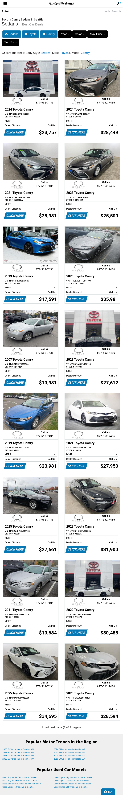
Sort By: (10, 42)
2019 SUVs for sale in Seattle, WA (18, 759)
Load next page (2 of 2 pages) (61, 727)
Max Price (97, 34)
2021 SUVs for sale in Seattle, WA (18, 755)
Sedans (11, 34)
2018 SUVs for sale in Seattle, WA (69, 759)
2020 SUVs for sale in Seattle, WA (69, 755)
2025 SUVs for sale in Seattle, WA (18, 749)
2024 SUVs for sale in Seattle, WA (69, 749)
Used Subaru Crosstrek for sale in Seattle (21, 784)
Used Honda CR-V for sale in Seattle (71, 787)
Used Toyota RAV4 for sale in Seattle (19, 777)
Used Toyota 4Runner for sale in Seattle (20, 780)
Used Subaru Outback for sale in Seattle (72, 784)
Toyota (31, 34)
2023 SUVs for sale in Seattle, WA (18, 752)
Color (79, 34)
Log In (107, 11)
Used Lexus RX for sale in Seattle (17, 787)
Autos (5, 11)
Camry (49, 34)
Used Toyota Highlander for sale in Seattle (73, 777)
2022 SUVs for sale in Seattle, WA (69, 752)
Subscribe (116, 11)
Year (65, 34)
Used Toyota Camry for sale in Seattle (71, 780)
